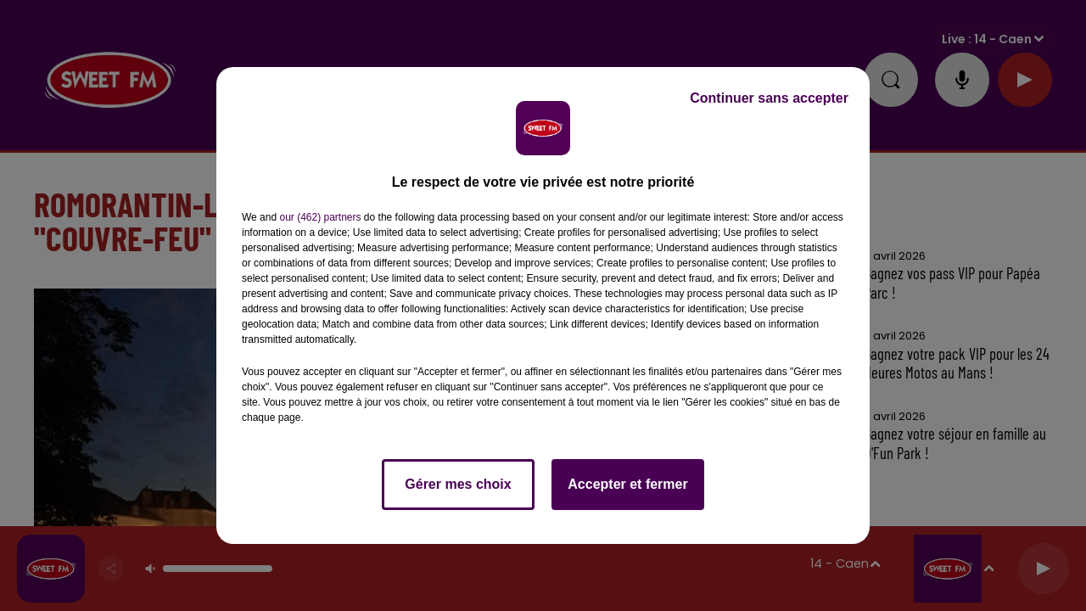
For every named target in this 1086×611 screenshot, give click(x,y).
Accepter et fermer (627, 484)
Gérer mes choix (458, 484)
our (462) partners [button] (320, 217)
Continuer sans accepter (769, 98)
